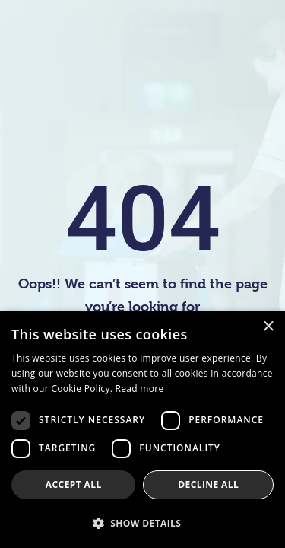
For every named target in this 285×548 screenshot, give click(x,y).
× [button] (268, 327)
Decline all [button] (208, 484)
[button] (142, 522)
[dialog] (142, 429)
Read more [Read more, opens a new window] (140, 388)
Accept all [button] (74, 484)
